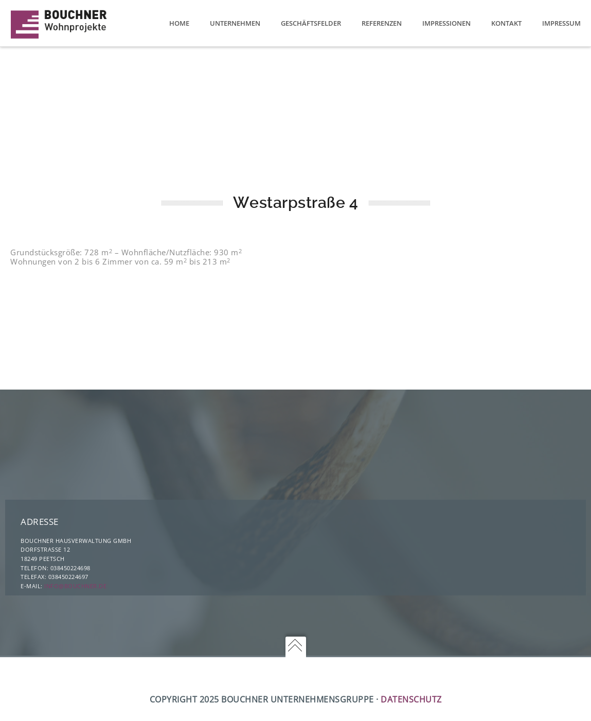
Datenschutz (411, 699)
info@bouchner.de (75, 586)
